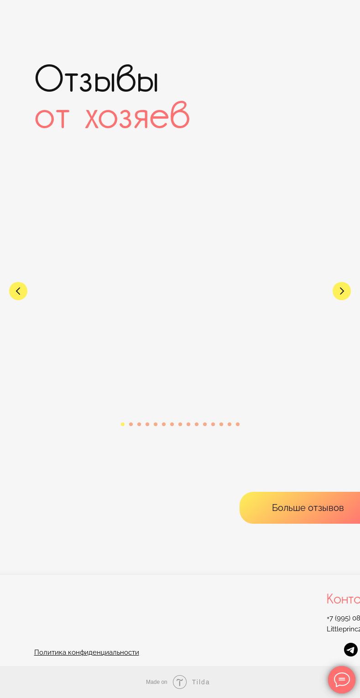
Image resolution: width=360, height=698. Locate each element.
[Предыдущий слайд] (18, 291)
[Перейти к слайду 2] (131, 424)
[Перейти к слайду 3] (139, 424)
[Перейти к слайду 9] (188, 424)
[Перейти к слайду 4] (147, 424)
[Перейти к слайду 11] (205, 424)
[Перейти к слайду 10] (196, 424)
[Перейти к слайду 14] (229, 424)
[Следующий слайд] (342, 291)
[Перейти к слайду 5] (155, 424)
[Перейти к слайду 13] (221, 424)
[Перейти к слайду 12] (213, 424)
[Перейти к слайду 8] (180, 424)
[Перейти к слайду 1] (123, 424)
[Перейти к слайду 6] (164, 424)
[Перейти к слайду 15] (238, 424)
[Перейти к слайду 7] (172, 424)
